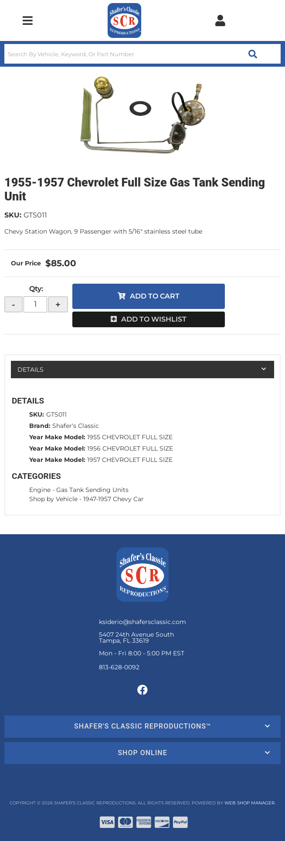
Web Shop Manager (249, 803)
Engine (40, 490)
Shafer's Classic (75, 426)
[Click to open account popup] (220, 20)
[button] (142, 54)
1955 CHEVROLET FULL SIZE (130, 437)
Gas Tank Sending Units (92, 490)
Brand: (40, 426)
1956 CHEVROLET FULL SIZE (130, 448)
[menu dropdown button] (27, 20)
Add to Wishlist (154, 319)
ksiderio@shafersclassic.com (142, 622)
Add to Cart (155, 296)
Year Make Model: (57, 437)
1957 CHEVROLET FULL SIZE (130, 460)
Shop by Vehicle (53, 499)
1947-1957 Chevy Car (113, 499)
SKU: (12, 215)
